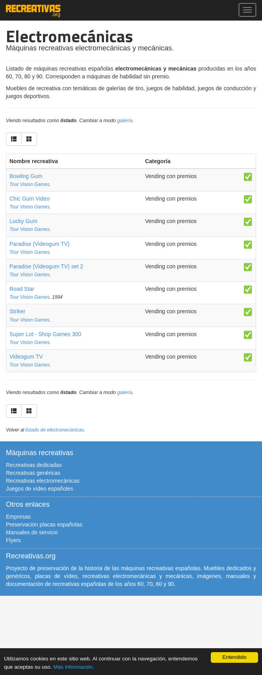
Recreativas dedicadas (34, 465)
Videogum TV (26, 356)
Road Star (21, 289)
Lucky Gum (23, 221)
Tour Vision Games (29, 184)
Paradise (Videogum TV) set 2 (46, 266)
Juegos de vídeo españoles (39, 488)
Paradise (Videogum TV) (39, 244)
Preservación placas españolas (44, 524)
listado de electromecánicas (55, 430)
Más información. (73, 667)
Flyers (13, 540)
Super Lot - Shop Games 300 (45, 334)
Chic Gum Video (29, 198)
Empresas (18, 516)
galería (125, 120)
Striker (17, 311)
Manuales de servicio (32, 532)
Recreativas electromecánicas (43, 481)
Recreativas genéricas (33, 473)
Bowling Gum (25, 176)
